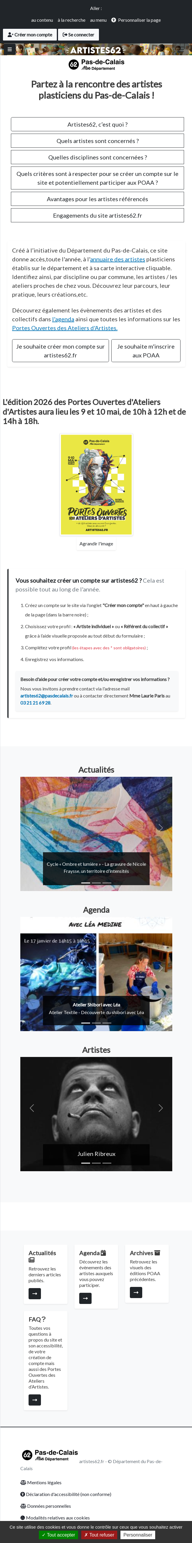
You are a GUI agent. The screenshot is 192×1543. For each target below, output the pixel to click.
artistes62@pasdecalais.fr (46, 695)
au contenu (42, 20)
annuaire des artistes (117, 259)
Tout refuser (99, 1534)
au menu (98, 20)
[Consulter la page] (35, 1293)
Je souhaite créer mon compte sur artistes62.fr (60, 351)
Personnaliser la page (139, 20)
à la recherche (71, 20)
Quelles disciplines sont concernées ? (97, 157)
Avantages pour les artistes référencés (97, 198)
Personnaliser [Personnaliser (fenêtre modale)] (137, 1534)
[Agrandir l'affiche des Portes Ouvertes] (96, 484)
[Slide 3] (106, 883)
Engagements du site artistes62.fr (97, 215)
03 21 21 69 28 (35, 702)
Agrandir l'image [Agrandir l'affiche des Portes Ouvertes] (96, 543)
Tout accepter (58, 1534)
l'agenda (63, 318)
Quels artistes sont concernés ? (98, 140)
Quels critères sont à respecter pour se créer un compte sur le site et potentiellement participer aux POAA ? (97, 178)
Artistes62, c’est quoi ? (97, 124)
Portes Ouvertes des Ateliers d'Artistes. (64, 327)
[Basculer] (10, 49)
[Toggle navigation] (180, 49)
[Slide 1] (85, 883)
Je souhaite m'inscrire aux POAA (146, 351)
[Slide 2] (96, 883)
